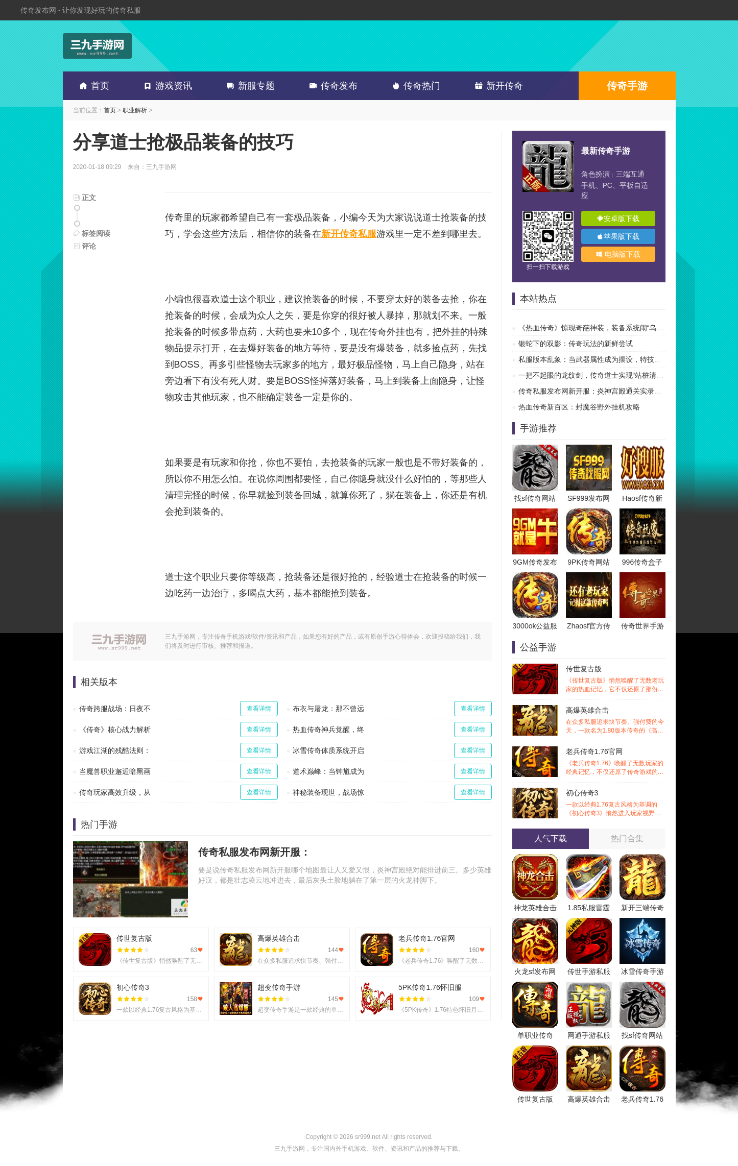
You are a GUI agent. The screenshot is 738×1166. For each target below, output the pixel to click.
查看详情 (259, 708)
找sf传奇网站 (535, 498)
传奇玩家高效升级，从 (115, 792)
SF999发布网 (588, 498)
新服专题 (249, 85)
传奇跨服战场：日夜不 (115, 709)
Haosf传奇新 (642, 498)
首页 (92, 85)
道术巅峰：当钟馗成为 (328, 771)
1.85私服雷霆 (588, 908)
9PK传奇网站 (588, 562)
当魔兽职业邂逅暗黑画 (115, 771)
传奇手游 (627, 85)
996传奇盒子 (642, 562)
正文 (85, 197)
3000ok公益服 (535, 626)
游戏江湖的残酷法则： (115, 750)
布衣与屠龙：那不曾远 (328, 709)
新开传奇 (497, 85)
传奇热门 (414, 85)
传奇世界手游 (642, 626)
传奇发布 (331, 85)
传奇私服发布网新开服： (254, 852)
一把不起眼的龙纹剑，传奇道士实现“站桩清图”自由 (599, 375)
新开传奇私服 (348, 234)
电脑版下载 (618, 254)
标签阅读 (92, 233)
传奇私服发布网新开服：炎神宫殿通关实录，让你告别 (604, 391)
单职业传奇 (535, 1035)
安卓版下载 (618, 218)
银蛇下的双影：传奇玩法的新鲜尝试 (575, 343)
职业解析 (135, 110)
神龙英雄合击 (535, 908)
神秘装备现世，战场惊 (328, 792)
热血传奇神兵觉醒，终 (328, 729)
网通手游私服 (588, 1035)
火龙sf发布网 (535, 971)
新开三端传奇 (642, 908)
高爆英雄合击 (615, 720)
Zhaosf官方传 (588, 626)
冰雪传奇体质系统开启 (328, 750)
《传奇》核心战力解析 (115, 729)
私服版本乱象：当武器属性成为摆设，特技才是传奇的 (604, 359)
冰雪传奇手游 (642, 971)
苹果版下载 (618, 236)
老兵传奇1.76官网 (615, 761)
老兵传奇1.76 (642, 1099)
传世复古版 (615, 679)
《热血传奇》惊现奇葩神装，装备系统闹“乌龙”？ (595, 328)
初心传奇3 (615, 803)
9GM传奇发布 (535, 562)
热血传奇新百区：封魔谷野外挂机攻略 (579, 407)
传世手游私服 (588, 971)
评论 (85, 246)
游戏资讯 (166, 85)
